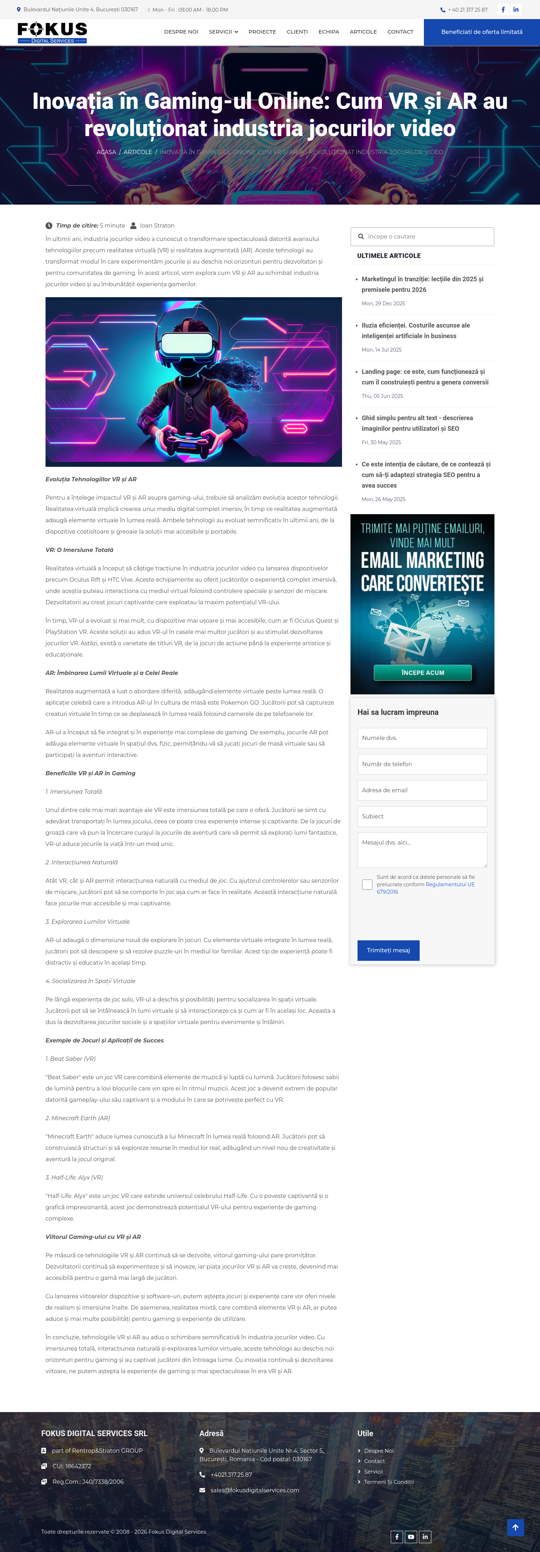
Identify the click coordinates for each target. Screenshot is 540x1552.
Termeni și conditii (389, 1481)
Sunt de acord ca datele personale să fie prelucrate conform (426, 884)
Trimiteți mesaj (388, 950)
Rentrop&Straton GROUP (107, 1450)
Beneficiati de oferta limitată (482, 32)
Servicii (220, 31)
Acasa (106, 152)
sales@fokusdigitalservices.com (255, 1490)
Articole (363, 31)
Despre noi (181, 31)
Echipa (328, 31)
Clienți (297, 31)
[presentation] (411, 921)
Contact (400, 31)
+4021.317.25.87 (231, 1474)
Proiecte (262, 31)
